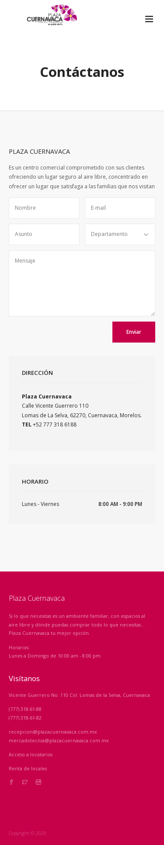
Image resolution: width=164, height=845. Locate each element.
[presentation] (72, 339)
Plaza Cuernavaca (37, 598)
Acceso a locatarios (30, 754)
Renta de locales (28, 768)
